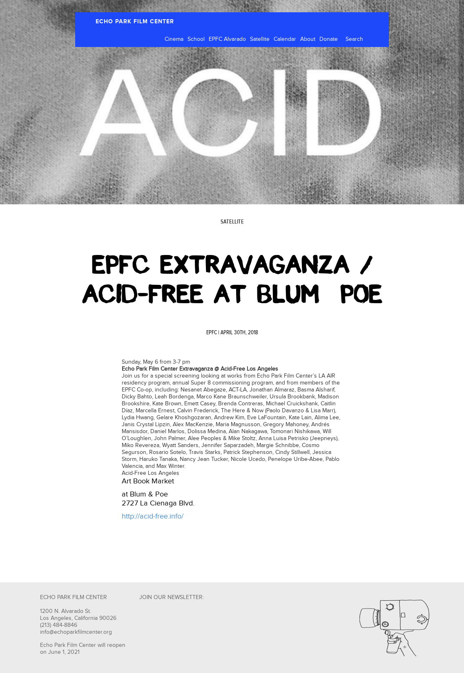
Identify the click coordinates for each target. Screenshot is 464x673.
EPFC (211, 332)
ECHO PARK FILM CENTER (135, 21)
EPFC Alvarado (227, 39)
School (196, 39)
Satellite (260, 39)
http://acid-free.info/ (152, 516)
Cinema (174, 39)
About (307, 39)
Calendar (285, 39)
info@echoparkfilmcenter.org (76, 632)
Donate (328, 39)
